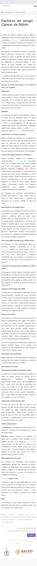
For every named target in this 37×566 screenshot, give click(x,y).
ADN (27, 161)
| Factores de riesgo (19, 12)
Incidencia (4, 478)
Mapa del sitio (18, 543)
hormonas (32, 128)
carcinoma (18, 130)
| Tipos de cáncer (8, 12)
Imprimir (31, 535)
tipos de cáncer (15, 40)
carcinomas (5, 249)
